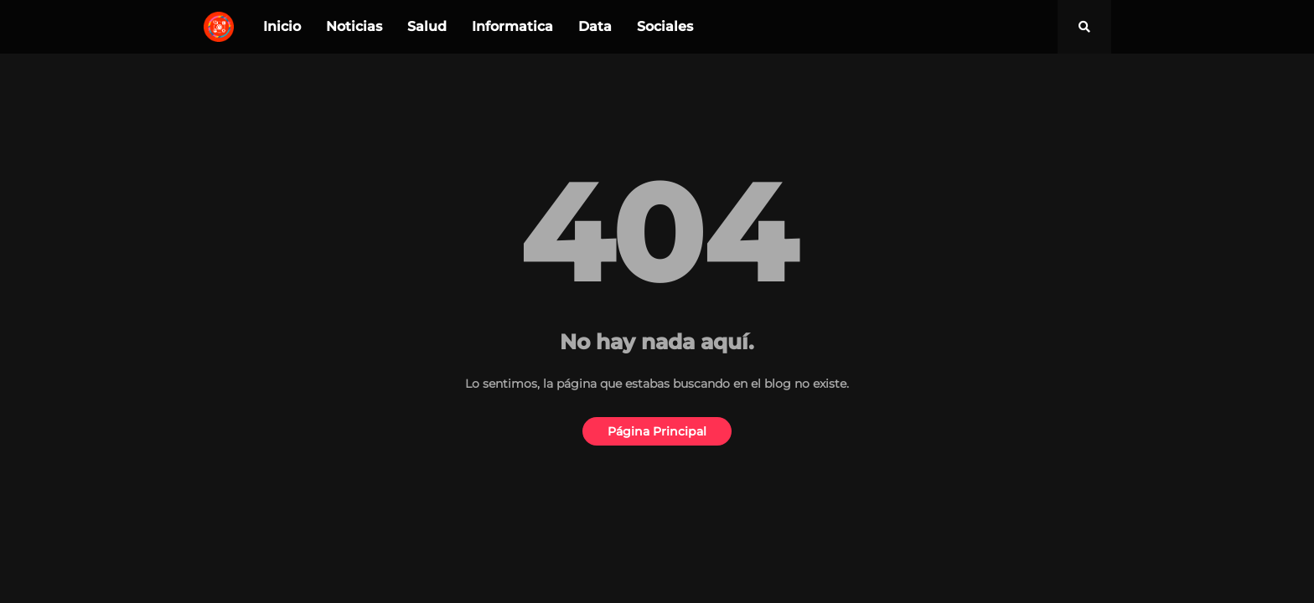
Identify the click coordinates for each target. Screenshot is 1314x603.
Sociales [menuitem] (665, 26)
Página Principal (657, 431)
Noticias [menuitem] (354, 26)
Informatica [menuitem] (512, 26)
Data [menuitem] (595, 26)
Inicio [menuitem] (282, 26)
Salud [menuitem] (427, 26)
